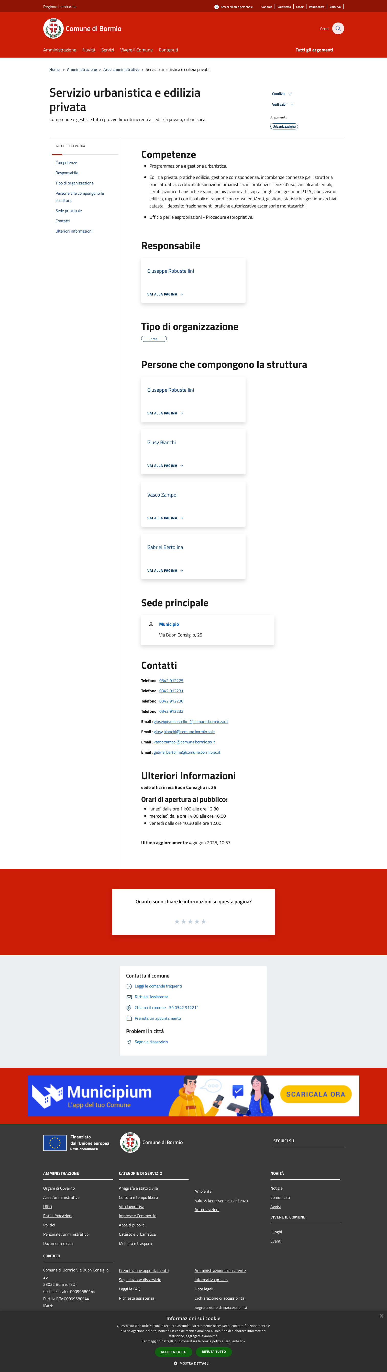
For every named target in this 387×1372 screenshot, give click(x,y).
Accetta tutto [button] (173, 1352)
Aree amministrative (121, 69)
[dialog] (193, 1341)
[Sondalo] (266, 7)
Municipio (169, 624)
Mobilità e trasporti (135, 1243)
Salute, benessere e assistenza (221, 1200)
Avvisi (275, 1206)
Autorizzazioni (207, 1209)
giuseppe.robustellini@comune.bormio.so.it (191, 721)
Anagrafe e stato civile (138, 1188)
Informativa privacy (211, 1280)
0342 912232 (171, 711)
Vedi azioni (283, 105)
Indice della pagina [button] (70, 146)
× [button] (381, 1316)
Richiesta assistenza (136, 1298)
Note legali (204, 1289)
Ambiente (203, 1191)
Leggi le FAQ (129, 1289)
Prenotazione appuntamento (144, 1270)
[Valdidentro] (316, 7)
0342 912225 (171, 680)
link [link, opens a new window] (242, 1341)
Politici (49, 1225)
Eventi (276, 1241)
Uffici (47, 1206)
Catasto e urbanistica (137, 1234)
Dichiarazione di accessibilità (219, 1298)
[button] (194, 1363)
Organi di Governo (59, 1188)
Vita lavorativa (131, 1206)
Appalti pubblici (132, 1225)
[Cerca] (338, 28)
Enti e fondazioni (57, 1216)
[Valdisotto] (284, 7)
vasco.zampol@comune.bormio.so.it (184, 742)
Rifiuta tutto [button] (214, 1351)
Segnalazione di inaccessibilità (221, 1307)
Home (54, 69)
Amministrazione (82, 69)
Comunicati (280, 1197)
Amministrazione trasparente (220, 1270)
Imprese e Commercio (137, 1216)
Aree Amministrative (61, 1197)
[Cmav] (300, 7)
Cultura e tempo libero (138, 1197)
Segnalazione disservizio (140, 1280)
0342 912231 (171, 691)
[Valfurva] (335, 7)
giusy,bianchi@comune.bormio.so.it (184, 732)
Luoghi (276, 1232)
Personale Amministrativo (66, 1234)
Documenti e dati (58, 1243)
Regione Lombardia (59, 7)
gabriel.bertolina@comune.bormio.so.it (187, 752)
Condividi (282, 94)
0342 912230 (171, 701)
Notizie (276, 1188)
